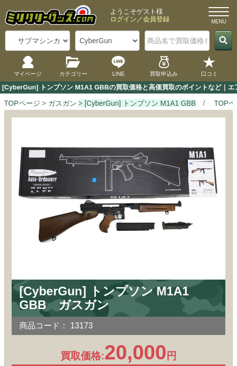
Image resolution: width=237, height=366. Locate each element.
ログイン (123, 19)
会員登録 (156, 19)
